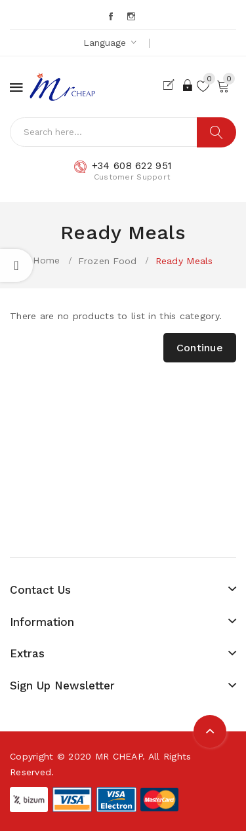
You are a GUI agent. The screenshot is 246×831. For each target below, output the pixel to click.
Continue (199, 347)
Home (46, 260)
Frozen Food (107, 261)
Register (171, 85)
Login (188, 85)
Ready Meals (184, 261)
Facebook (112, 16)
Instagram (132, 16)
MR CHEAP (118, 756)
